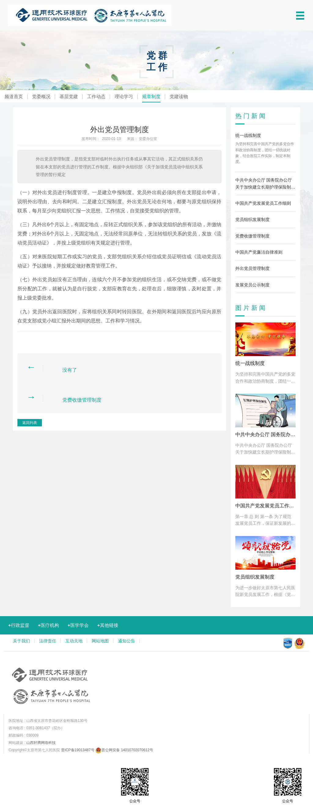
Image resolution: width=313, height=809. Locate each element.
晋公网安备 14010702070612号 (124, 750)
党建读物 (179, 96)
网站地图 (100, 640)
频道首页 (14, 96)
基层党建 (69, 96)
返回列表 (29, 423)
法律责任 (47, 640)
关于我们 (21, 640)
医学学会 (78, 625)
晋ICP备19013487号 (77, 750)
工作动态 (96, 96)
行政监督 (18, 625)
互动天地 (74, 640)
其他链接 (107, 625)
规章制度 (151, 96)
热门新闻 (251, 115)
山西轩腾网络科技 (41, 743)
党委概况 (41, 96)
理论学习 (124, 96)
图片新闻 (251, 307)
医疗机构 (48, 625)
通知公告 (126, 640)
